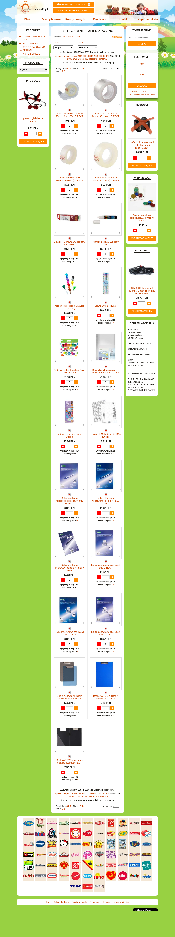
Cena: (80, 41)
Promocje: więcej (33, 306)
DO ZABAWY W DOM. (32, 108)
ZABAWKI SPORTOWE (33, 209)
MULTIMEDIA (28, 172)
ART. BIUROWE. (30, 42)
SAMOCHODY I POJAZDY (34, 196)
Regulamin (99, 19)
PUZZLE (26, 186)
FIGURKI (27, 122)
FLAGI (25, 126)
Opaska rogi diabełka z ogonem (33, 284)
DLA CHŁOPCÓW (30, 98)
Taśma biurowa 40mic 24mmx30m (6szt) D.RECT (105, 114)
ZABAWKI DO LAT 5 (31, 203)
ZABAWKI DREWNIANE (33, 206)
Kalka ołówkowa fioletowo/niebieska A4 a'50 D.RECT (105, 518)
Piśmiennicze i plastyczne (30, 72)
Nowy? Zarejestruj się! (142, 91)
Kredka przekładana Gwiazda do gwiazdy (69, 315)
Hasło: (142, 74)
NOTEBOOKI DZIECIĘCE (34, 176)
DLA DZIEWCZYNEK (32, 102)
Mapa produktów (146, 19)
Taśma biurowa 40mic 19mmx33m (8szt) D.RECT (69, 181)
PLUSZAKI (27, 183)
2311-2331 (83, 55)
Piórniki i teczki (32, 68)
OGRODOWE (29, 179)
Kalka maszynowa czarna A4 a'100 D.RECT (105, 650)
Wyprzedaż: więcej (142, 238)
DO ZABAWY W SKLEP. (33, 115)
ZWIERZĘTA (28, 213)
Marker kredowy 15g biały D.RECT (106, 248)
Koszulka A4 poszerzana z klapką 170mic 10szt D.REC (106, 382)
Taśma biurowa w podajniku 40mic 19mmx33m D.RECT (69, 114)
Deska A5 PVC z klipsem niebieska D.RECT (105, 717)
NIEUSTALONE (29, 216)
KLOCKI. (26, 149)
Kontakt (122, 19)
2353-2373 (104, 55)
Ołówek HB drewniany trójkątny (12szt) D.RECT (69, 248)
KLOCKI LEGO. (29, 153)
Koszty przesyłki (76, 19)
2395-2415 (72, 58)
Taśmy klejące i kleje (35, 81)
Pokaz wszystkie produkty (74, 10)
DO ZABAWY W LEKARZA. (35, 105)
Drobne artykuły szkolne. (36, 64)
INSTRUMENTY (30, 136)
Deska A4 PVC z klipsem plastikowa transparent (69, 717)
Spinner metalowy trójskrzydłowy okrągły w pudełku (142, 218)
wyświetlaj (107, 68)
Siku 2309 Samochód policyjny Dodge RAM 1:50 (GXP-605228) (142, 291)
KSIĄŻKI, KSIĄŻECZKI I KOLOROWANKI (31, 160)
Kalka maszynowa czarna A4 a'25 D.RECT (69, 650)
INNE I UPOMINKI (31, 133)
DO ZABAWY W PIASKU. (34, 112)
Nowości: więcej (142, 165)
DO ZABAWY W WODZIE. (34, 119)
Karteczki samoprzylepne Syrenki (69, 449)
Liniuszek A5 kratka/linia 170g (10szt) (106, 449)
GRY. (25, 129)
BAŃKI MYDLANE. (31, 91)
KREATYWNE (29, 156)
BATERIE (27, 95)
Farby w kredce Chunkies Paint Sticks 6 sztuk (69, 382)
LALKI (25, 165)
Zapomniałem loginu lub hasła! (142, 94)
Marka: (56, 41)
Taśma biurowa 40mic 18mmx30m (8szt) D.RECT (105, 181)
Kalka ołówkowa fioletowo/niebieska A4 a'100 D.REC (69, 585)
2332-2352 (93, 55)
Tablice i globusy (33, 77)
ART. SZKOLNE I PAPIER (34, 55)
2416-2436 (83, 58)
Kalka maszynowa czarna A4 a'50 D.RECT (105, 583)
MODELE (27, 169)
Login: (142, 63)
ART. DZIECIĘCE (30, 52)
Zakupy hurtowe (52, 19)
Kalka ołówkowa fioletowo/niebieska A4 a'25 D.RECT (69, 518)
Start (29, 19)
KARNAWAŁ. (28, 146)
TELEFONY (28, 199)
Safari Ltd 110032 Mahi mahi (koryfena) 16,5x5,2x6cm (142, 145)
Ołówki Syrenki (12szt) (105, 313)
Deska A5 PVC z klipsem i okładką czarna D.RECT (69, 784)
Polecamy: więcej (141, 311)
